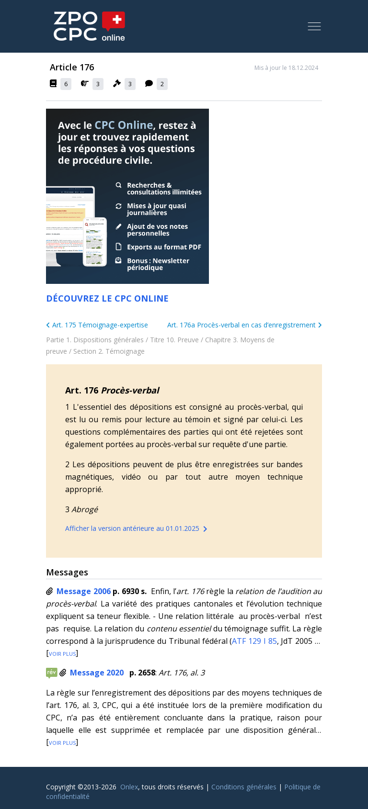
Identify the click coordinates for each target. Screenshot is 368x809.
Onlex (129, 786)
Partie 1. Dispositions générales (95, 339)
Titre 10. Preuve (174, 339)
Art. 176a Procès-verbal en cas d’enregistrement (244, 324)
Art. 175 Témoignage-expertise (97, 324)
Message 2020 (97, 672)
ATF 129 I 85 (254, 641)
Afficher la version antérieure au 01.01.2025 (138, 529)
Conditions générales (243, 786)
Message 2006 (84, 591)
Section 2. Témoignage (109, 351)
